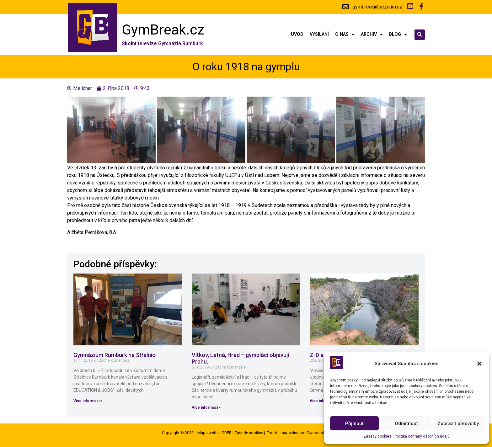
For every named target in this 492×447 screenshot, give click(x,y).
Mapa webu (208, 433)
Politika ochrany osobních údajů (422, 436)
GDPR (227, 433)
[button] (479, 363)
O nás (345, 34)
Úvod (297, 34)
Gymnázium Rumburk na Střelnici (115, 355)
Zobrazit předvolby (458, 423)
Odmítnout (406, 423)
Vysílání (319, 34)
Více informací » (87, 401)
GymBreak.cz (163, 29)
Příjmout (354, 423)
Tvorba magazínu (282, 433)
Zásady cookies (377, 436)
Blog (398, 34)
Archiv (372, 34)
